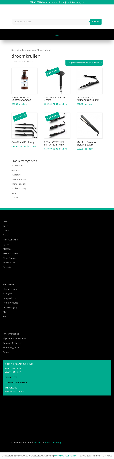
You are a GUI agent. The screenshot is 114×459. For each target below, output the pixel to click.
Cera (5, 221)
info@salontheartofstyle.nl (16, 382)
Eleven (6, 235)
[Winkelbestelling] (84, 63)
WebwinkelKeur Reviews (65, 455)
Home (14, 50)
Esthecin (7, 267)
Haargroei (16, 174)
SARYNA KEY (9, 262)
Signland (38, 442)
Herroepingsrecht (11, 347)
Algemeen (16, 170)
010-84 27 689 (11, 377)
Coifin (5, 226)
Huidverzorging (18, 188)
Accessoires (17, 165)
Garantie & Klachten (12, 343)
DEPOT (6, 230)
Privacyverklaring (11, 333)
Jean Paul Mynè (10, 239)
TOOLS (14, 197)
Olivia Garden (9, 258)
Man (13, 193)
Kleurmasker (9, 284)
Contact (6, 352)
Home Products (19, 183)
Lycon (6, 244)
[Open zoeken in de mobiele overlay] (57, 22)
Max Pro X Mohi (10, 253)
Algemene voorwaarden (14, 338)
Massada (7, 248)
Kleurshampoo (10, 289)
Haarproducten (18, 179)
